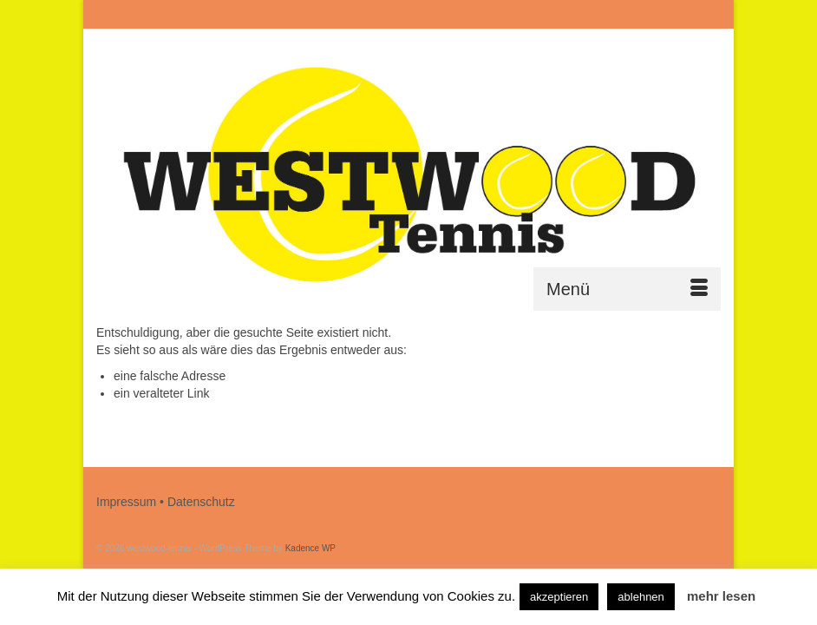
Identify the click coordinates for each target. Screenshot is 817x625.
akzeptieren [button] (559, 596)
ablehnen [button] (641, 596)
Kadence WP (310, 548)
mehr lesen (721, 596)
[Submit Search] (532, 14)
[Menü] (627, 289)
